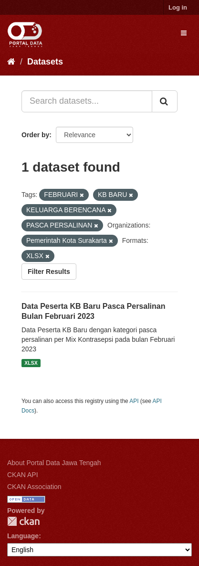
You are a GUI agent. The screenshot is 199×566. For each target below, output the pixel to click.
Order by (35, 135)
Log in (177, 7)
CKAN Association (34, 486)
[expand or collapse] (184, 33)
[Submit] (165, 101)
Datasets (45, 61)
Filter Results (49, 271)
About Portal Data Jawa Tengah (54, 463)
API (133, 401)
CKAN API (22, 475)
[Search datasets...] (86, 101)
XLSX (30, 363)
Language (23, 536)
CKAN (23, 521)
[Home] (11, 61)
